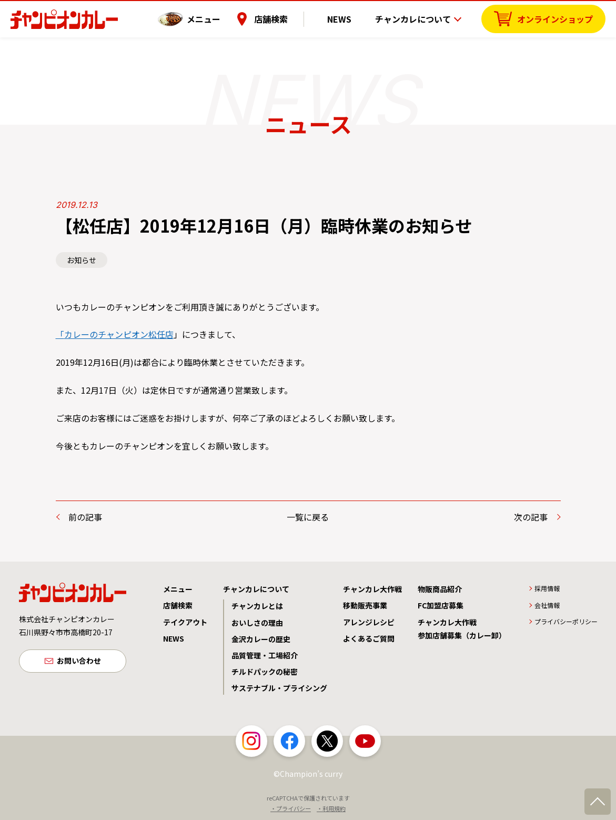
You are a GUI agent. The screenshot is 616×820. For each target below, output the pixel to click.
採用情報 (547, 588)
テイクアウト (185, 622)
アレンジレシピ (369, 622)
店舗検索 (286, 18)
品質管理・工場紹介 (264, 655)
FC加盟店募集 (440, 605)
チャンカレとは (257, 606)
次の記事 (531, 517)
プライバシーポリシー (566, 621)
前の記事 (85, 517)
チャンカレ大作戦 (372, 589)
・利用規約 (331, 808)
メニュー (219, 18)
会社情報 (547, 605)
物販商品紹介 (440, 589)
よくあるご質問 (369, 638)
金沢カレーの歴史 (260, 639)
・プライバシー (290, 808)
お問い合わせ (79, 661)
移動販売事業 (365, 605)
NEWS (347, 18)
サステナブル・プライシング (279, 688)
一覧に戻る (308, 517)
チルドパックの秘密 (264, 671)
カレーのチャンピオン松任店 (119, 334)
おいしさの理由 (257, 622)
